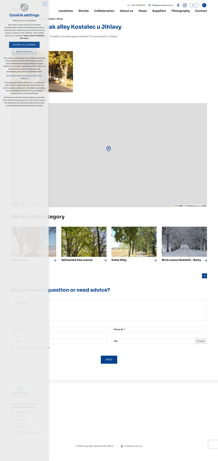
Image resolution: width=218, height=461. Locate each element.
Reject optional (24, 53)
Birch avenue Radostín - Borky (181, 260)
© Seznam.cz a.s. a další (195, 206)
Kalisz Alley (119, 260)
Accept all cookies (24, 46)
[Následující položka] (204, 275)
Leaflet (179, 206)
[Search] (204, 5)
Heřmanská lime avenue (76, 260)
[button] (108, 148)
